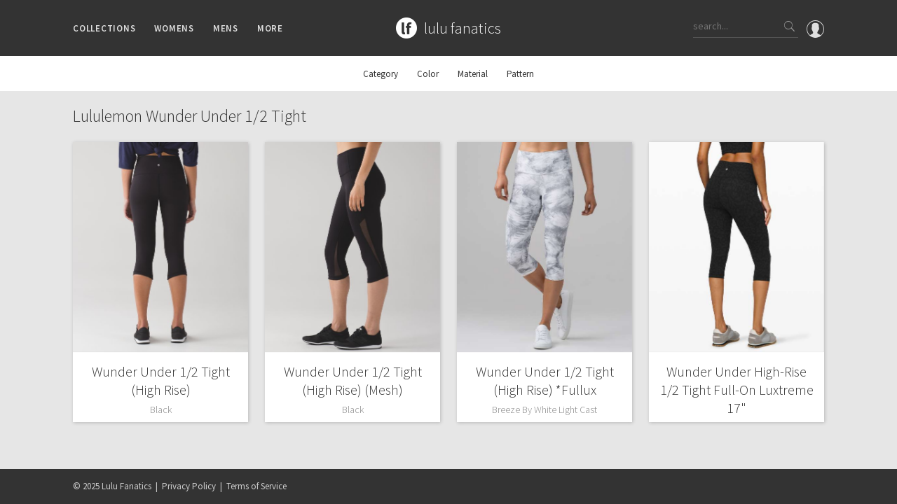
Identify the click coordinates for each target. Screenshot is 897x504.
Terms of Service (256, 486)
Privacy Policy (189, 486)
